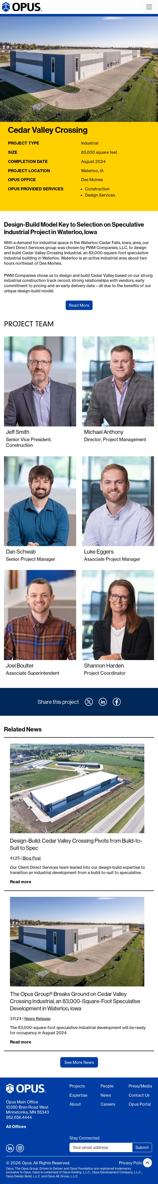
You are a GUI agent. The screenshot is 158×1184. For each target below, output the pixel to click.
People (107, 1085)
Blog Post (32, 858)
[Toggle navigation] (149, 7)
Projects (77, 1085)
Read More (79, 305)
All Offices (16, 1126)
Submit (142, 1147)
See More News (79, 1062)
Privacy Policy (132, 1162)
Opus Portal (140, 1104)
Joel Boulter (20, 666)
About (75, 1104)
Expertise (78, 1095)
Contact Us (139, 1095)
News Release (37, 1018)
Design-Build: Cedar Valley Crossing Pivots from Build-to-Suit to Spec (76, 844)
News (106, 1095)
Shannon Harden (104, 666)
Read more (20, 881)
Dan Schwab (21, 552)
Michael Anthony (103, 432)
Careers (108, 1104)
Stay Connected (84, 1137)
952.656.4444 (19, 1117)
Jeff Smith (17, 432)
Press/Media (140, 1085)
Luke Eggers (99, 552)
